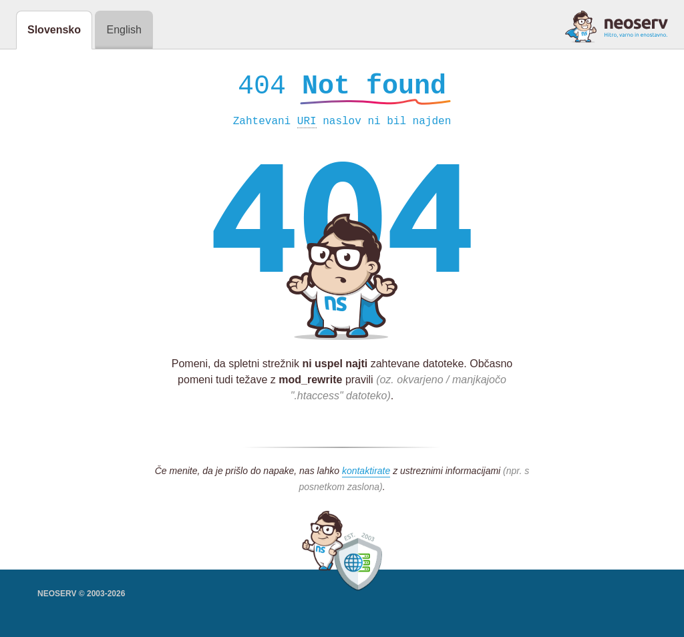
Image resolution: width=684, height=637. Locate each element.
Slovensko (54, 29)
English (123, 29)
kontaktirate (366, 474)
